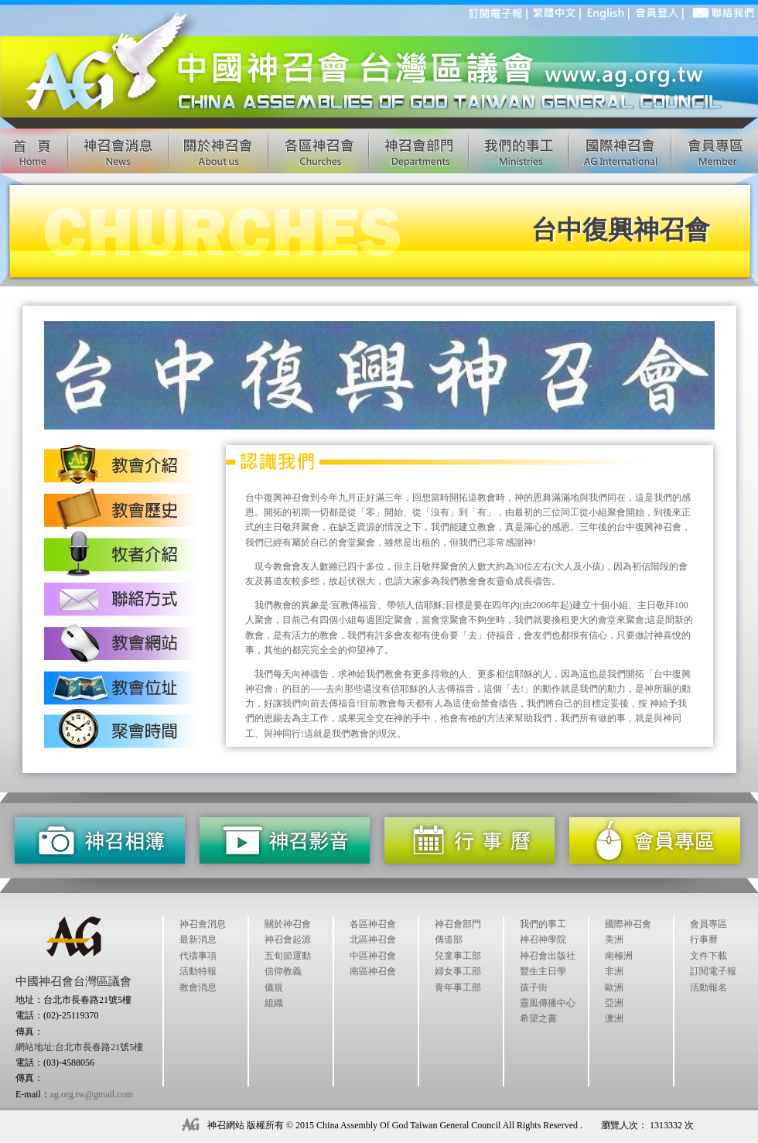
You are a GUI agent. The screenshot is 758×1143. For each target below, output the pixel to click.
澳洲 (614, 1018)
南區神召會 (373, 971)
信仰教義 (283, 971)
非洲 (614, 971)
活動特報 (198, 971)
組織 (274, 1003)
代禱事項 (198, 955)
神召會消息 (202, 924)
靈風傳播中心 (547, 1003)
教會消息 (198, 987)
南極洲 (619, 955)
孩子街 (534, 987)
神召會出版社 (547, 955)
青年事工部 (458, 987)
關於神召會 (288, 924)
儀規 (274, 987)
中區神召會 (373, 955)
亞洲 (614, 1003)
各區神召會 (373, 924)
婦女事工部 (458, 971)
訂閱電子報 (713, 971)
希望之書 (538, 1018)
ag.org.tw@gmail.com (91, 1094)
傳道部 (449, 939)
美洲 (614, 939)
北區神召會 (373, 939)
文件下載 (708, 955)
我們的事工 (543, 924)
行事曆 (704, 939)
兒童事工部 (458, 955)
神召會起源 (288, 939)
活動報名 (708, 987)
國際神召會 (628, 924)
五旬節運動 (288, 955)
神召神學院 (543, 939)
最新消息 (198, 939)
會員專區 (708, 924)
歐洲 (614, 987)
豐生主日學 (543, 971)
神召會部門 (458, 924)
